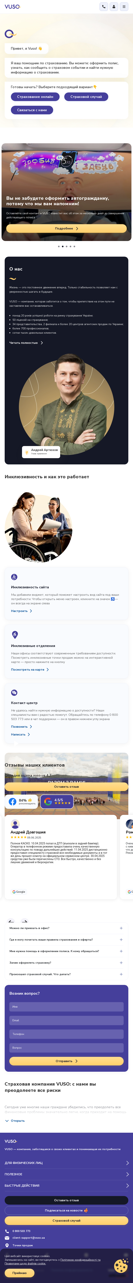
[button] (59, 246)
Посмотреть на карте (27, 669)
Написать (18, 734)
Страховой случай (86, 96)
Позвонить (19, 727)
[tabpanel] (66, 864)
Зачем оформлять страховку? (30, 963)
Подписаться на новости (66, 1210)
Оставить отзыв (66, 1200)
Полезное (13, 1174)
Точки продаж (19, 1245)
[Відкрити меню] (124, 6)
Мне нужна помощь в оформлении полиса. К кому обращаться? (54, 951)
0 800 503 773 (17, 1231)
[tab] (21, 802)
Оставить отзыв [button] (66, 787)
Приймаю (19, 1273)
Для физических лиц (24, 1163)
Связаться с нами (32, 110)
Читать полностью (26, 342)
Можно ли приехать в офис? (29, 928)
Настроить (19, 611)
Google (20, 892)
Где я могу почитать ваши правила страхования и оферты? (51, 940)
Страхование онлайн (35, 96)
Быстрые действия (22, 1186)
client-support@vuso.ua (25, 1238)
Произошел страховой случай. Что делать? (40, 974)
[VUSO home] (13, 6)
